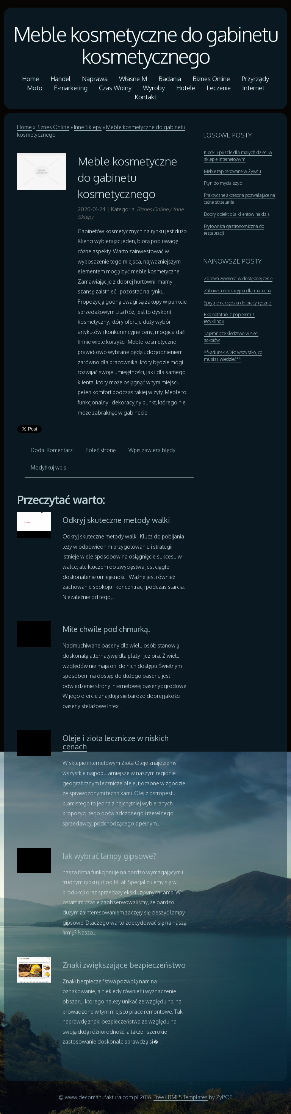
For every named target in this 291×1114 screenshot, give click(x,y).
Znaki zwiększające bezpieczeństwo (124, 965)
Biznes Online (52, 127)
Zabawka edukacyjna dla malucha (237, 290)
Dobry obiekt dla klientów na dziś (236, 214)
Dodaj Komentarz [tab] (52, 450)
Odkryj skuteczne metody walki (116, 520)
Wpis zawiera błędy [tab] (151, 450)
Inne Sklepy (88, 127)
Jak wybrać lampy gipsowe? (109, 856)
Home (24, 127)
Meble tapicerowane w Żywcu (232, 171)
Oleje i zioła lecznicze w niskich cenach (116, 742)
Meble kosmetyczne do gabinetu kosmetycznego (145, 44)
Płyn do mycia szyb (223, 183)
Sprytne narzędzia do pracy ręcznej (238, 303)
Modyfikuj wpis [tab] (48, 467)
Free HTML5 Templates (180, 1097)
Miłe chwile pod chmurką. (106, 629)
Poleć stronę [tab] (101, 450)
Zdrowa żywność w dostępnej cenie (238, 278)
